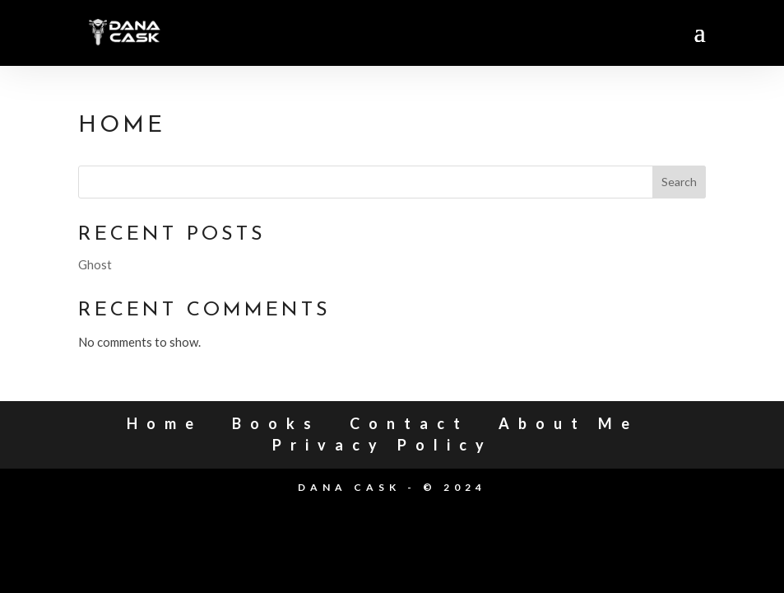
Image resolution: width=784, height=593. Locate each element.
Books (276, 423)
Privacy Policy (382, 445)
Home (164, 423)
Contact (409, 423)
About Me (568, 423)
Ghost (95, 264)
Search (679, 182)
